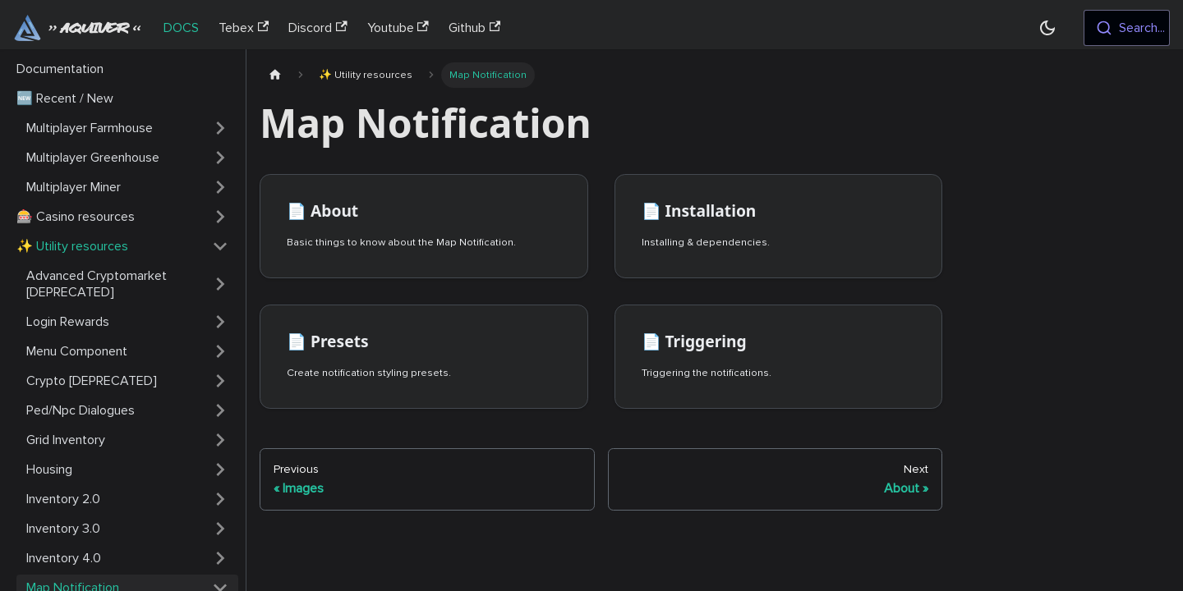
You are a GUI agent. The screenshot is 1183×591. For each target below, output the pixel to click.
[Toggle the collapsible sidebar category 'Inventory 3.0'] (220, 528)
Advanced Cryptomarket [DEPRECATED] (96, 284)
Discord (317, 28)
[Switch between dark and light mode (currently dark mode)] (1047, 28)
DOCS (181, 28)
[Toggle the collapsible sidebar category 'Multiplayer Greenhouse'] (220, 157)
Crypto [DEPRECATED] (91, 381)
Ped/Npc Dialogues (80, 410)
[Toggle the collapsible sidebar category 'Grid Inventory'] (220, 440)
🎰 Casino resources (75, 216)
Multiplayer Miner (73, 187)
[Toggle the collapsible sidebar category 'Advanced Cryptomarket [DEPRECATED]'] (220, 284)
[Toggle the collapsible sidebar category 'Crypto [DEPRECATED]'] (220, 381)
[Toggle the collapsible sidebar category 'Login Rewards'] (220, 322)
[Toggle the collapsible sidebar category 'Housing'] (220, 469)
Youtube (398, 28)
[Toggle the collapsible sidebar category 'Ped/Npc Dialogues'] (220, 410)
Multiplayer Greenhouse (92, 157)
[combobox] (1127, 28)
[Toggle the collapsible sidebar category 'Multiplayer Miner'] (220, 187)
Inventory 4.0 (63, 558)
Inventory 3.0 (63, 528)
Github (474, 28)
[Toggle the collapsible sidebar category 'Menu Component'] (220, 351)
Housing (49, 469)
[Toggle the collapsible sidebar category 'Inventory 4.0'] (220, 558)
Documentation (60, 69)
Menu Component (76, 351)
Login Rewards (67, 322)
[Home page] (275, 75)
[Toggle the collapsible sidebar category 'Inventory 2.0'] (220, 499)
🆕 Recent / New (64, 98)
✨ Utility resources (72, 246)
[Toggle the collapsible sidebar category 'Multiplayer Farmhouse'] (220, 128)
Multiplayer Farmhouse (89, 128)
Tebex (244, 28)
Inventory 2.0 (63, 499)
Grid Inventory (65, 440)
